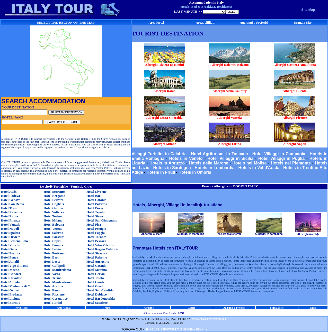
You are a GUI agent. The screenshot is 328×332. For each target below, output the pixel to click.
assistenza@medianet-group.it (209, 319)
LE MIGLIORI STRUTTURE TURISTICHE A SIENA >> (176, 329)
